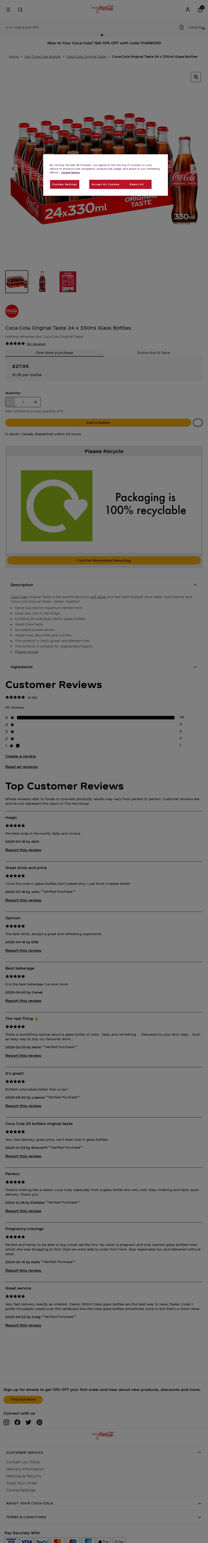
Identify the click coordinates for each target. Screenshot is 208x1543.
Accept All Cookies (105, 184)
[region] (105, 175)
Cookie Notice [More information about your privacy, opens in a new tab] (70, 172)
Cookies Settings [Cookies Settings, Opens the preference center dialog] (64, 184)
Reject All (137, 184)
